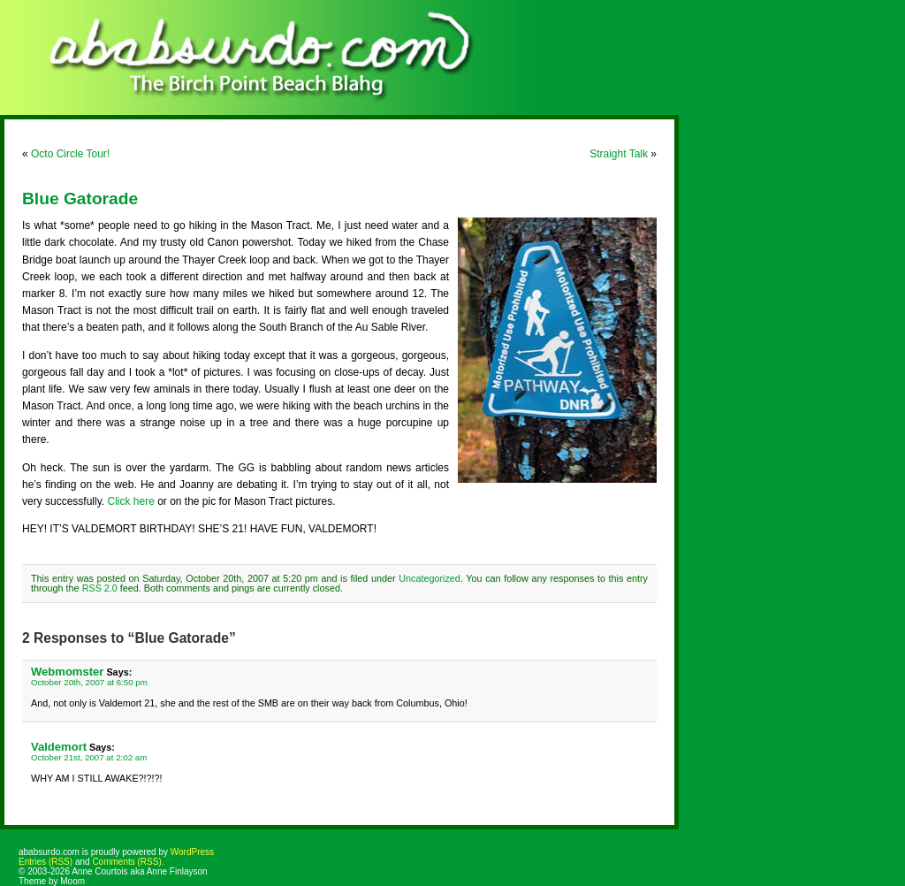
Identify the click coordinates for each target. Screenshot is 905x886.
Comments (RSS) (126, 862)
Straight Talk (618, 154)
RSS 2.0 (100, 588)
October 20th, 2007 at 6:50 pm (89, 682)
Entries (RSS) (45, 862)
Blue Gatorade (80, 198)
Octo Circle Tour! (70, 154)
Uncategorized (429, 578)
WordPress (192, 852)
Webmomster (67, 671)
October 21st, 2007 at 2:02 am (89, 757)
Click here (130, 501)
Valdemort (59, 746)
